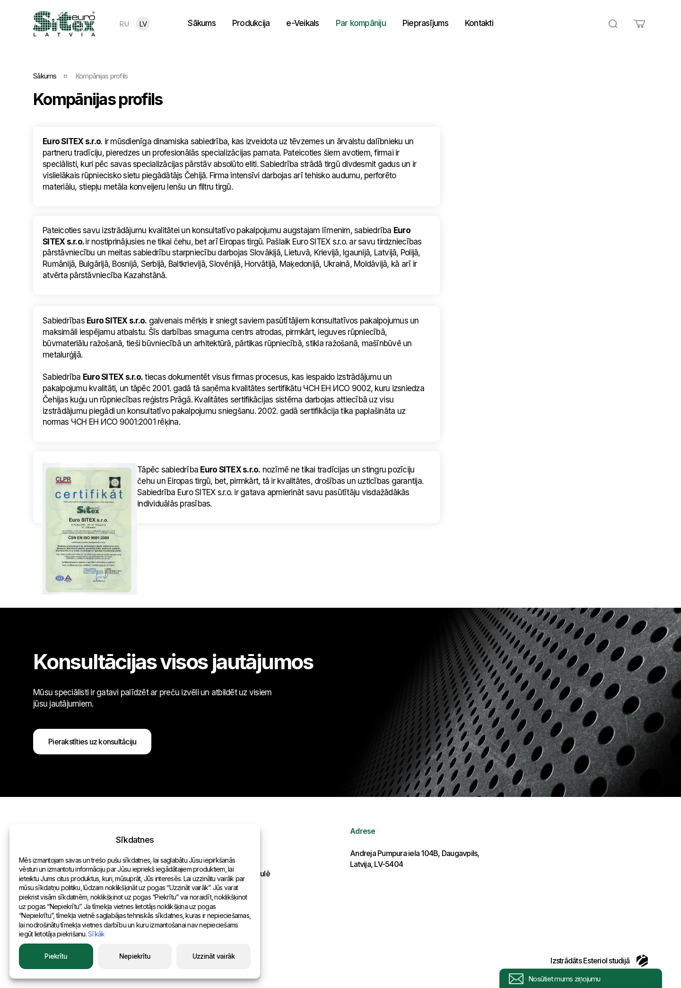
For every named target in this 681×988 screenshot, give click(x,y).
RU (124, 23)
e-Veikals (302, 23)
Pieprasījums (425, 23)
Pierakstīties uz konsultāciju (92, 741)
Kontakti (479, 23)
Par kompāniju (361, 23)
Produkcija (251, 23)
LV (143, 23)
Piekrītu (55, 956)
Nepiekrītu (135, 956)
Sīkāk (96, 934)
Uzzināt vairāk (213, 956)
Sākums (202, 23)
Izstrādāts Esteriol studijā (599, 960)
